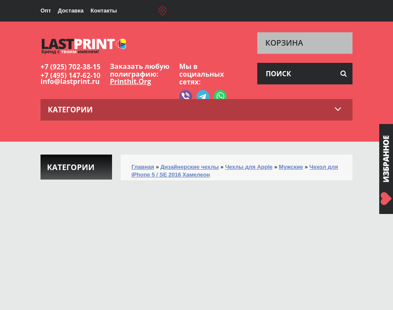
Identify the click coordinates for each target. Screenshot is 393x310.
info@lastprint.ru (70, 81)
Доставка (71, 10)
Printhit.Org (130, 81)
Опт (46, 10)
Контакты (103, 10)
